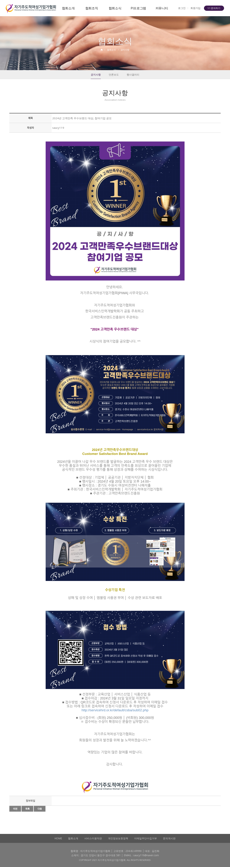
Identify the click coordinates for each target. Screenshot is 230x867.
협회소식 (115, 8)
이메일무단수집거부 (145, 838)
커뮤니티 (161, 8)
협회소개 (68, 8)
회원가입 (195, 8)
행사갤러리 (133, 74)
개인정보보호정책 (118, 838)
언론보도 (114, 74)
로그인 (182, 8)
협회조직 (91, 8)
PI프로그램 (138, 8)
